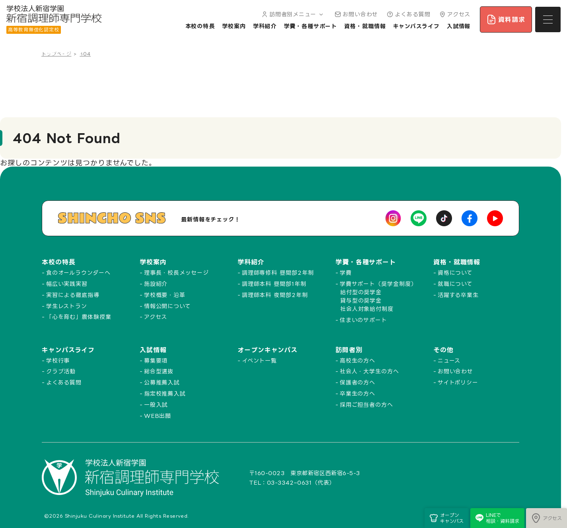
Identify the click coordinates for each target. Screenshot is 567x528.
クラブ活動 (61, 371)
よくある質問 (407, 14)
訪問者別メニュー (292, 14)
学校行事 (58, 360)
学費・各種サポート (310, 26)
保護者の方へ (357, 382)
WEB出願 (157, 416)
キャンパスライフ (416, 26)
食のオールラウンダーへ (78, 273)
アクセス (454, 14)
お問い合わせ (355, 14)
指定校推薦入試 (164, 393)
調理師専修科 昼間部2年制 (278, 273)
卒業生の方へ (357, 393)
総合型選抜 (159, 371)
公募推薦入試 (161, 382)
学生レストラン (66, 306)
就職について (455, 284)
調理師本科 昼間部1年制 (274, 284)
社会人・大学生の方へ (369, 371)
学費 (346, 273)
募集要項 (156, 360)
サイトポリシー (458, 382)
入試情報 (459, 26)
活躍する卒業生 (458, 295)
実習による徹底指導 (72, 295)
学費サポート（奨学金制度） (378, 284)
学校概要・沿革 (164, 295)
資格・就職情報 (365, 26)
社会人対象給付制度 (367, 309)
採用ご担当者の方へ (366, 405)
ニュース (449, 360)
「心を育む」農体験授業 (78, 317)
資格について (455, 273)
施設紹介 (156, 284)
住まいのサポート (363, 320)
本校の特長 (200, 26)
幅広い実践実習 (67, 284)
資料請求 (506, 19)
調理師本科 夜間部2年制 (275, 295)
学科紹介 (265, 26)
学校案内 (234, 26)
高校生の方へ (357, 360)
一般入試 (156, 405)
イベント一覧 (259, 360)
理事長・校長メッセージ (176, 273)
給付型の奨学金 (361, 292)
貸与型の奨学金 (361, 300)
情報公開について (167, 306)
